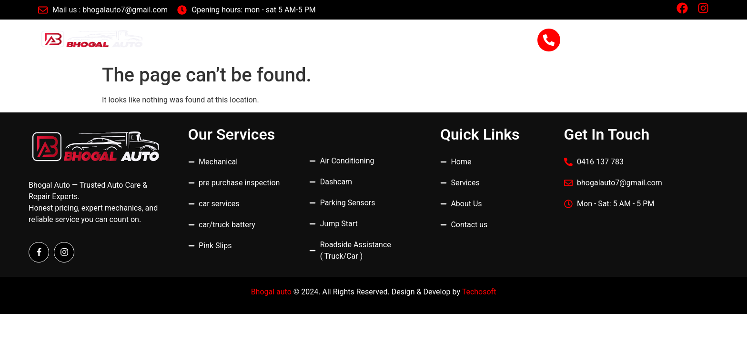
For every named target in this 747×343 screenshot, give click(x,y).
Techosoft (479, 291)
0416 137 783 (609, 35)
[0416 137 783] (549, 40)
